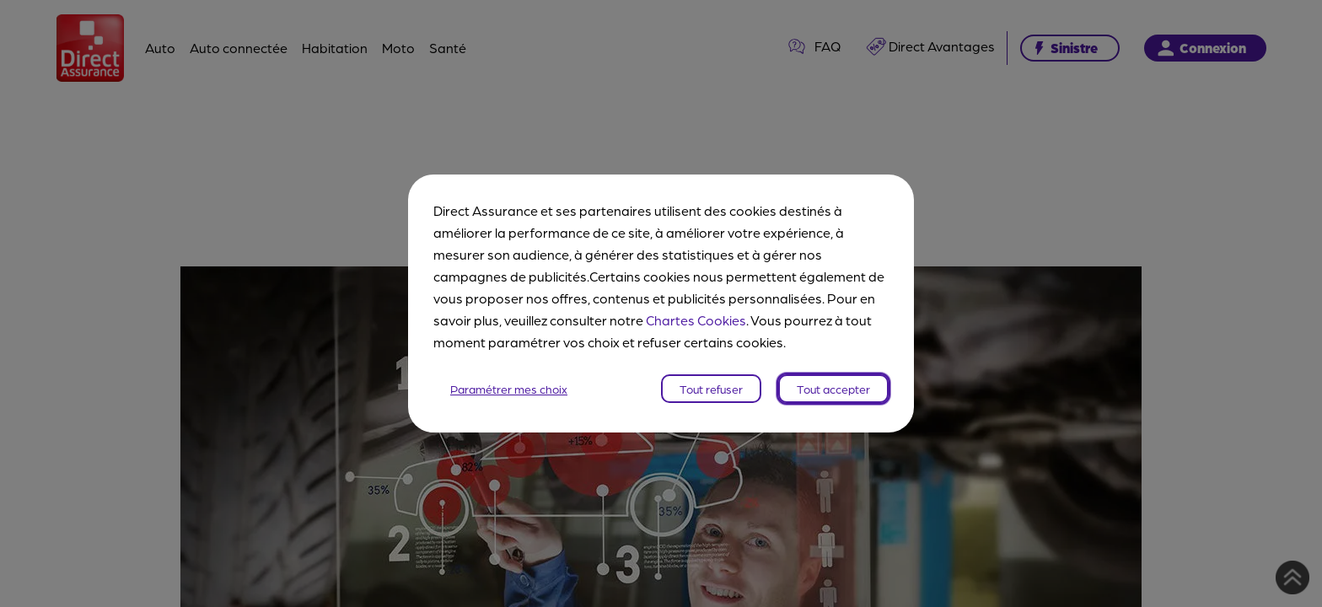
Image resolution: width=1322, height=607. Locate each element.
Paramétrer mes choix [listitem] (508, 388)
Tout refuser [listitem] (711, 388)
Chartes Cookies (696, 320)
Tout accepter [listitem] (833, 388)
